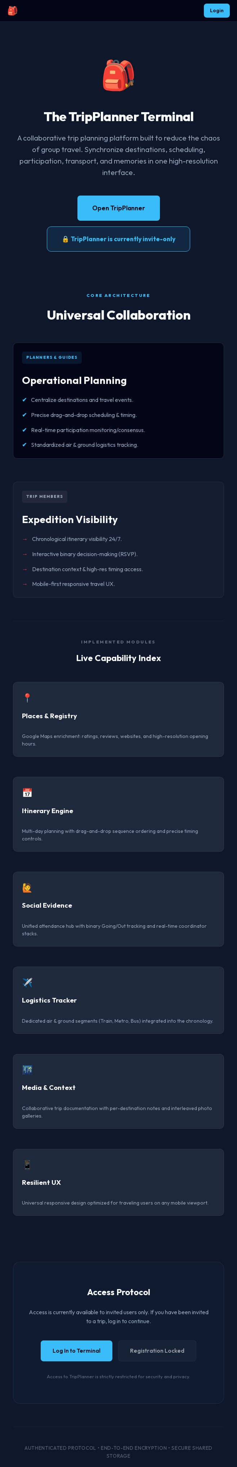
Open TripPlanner (118, 208)
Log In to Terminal (76, 1350)
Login (217, 10)
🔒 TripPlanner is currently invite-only (118, 239)
